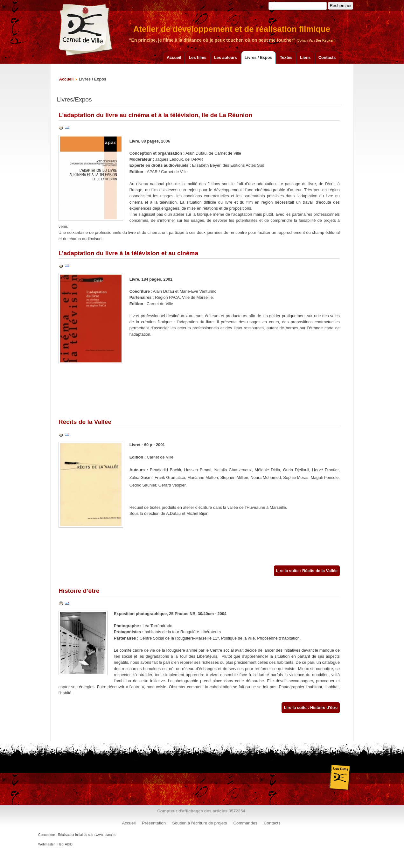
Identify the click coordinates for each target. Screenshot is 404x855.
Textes (286, 57)
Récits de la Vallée (85, 421)
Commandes (245, 823)
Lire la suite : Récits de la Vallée (307, 570)
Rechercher (341, 5)
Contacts (327, 57)
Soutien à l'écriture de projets (199, 823)
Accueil (174, 57)
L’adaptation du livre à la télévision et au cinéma (128, 253)
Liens (305, 57)
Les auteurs (225, 57)
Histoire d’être (79, 590)
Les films (197, 57)
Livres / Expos (258, 57)
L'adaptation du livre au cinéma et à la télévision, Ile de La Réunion (155, 115)
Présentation (154, 823)
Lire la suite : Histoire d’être (311, 707)
